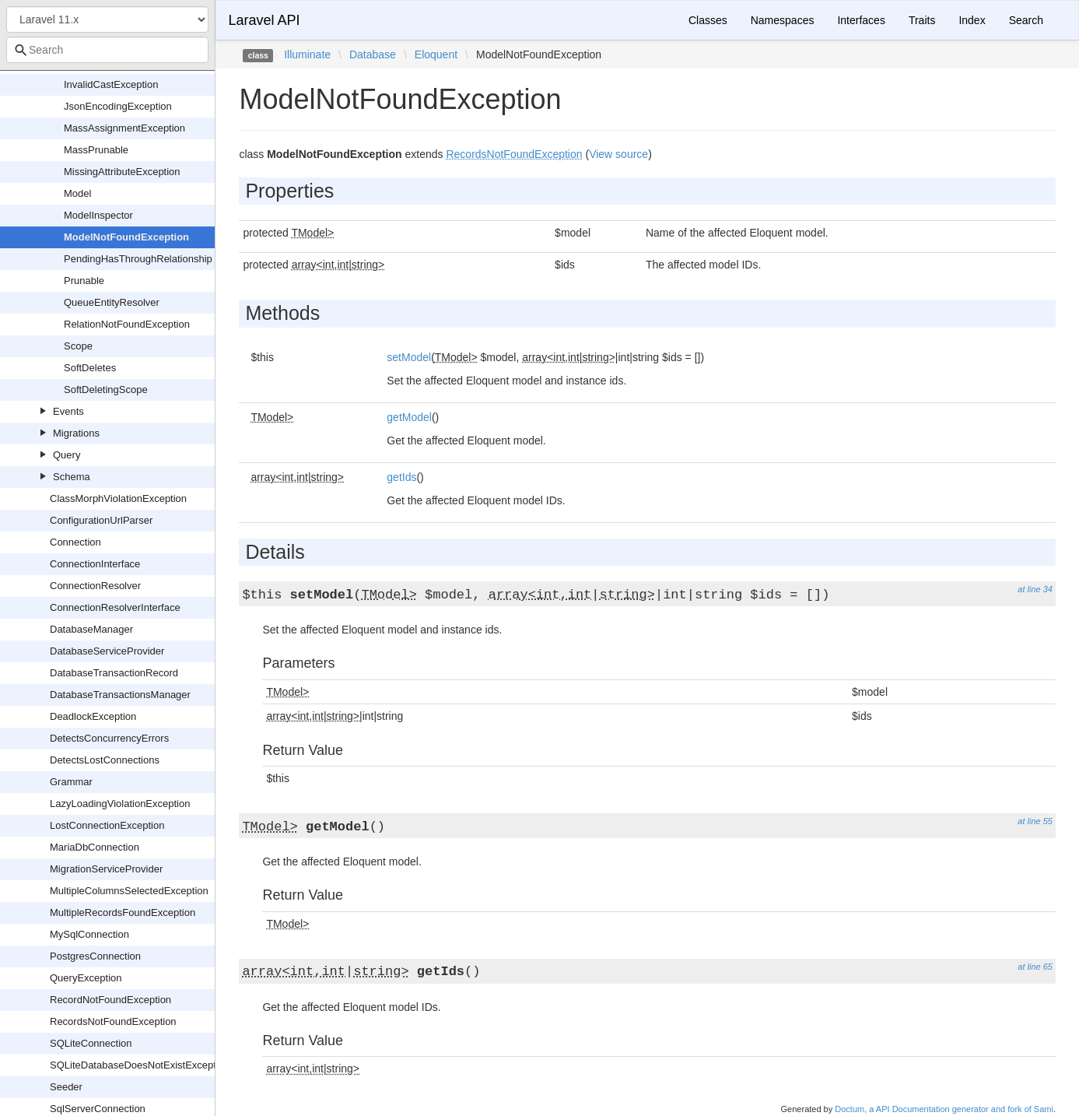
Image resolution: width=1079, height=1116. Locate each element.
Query (66, 455)
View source (618, 154)
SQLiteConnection (91, 1043)
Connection (75, 542)
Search (1026, 20)
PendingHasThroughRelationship (138, 259)
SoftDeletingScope (106, 389)
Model (77, 193)
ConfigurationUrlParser (101, 520)
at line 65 (1035, 966)
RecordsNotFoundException (113, 1021)
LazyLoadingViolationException (120, 803)
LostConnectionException (107, 825)
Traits (922, 20)
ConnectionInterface (95, 564)
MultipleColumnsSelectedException (129, 891)
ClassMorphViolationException (118, 498)
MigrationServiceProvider (106, 869)
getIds (401, 477)
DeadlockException (93, 716)
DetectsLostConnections (104, 760)
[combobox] (107, 50)
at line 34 (1035, 589)
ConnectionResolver (95, 585)
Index (971, 20)
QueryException (86, 978)
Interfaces (861, 20)
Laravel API (264, 20)
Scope (78, 346)
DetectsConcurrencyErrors (109, 738)
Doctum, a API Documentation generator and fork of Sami (944, 1109)
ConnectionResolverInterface (115, 607)
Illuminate (307, 54)
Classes (707, 20)
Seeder (66, 1087)
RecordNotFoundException (110, 999)
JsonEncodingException (118, 106)
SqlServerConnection (97, 1108)
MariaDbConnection (94, 847)
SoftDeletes (90, 368)
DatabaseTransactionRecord (114, 673)
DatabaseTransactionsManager (120, 694)
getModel (409, 417)
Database (372, 54)
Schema (71, 477)
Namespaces (783, 20)
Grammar (71, 782)
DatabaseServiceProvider (107, 651)
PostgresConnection (95, 956)
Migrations (76, 433)
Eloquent (436, 54)
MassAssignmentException (124, 128)
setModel (409, 357)
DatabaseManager (91, 629)
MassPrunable (96, 150)
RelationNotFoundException (127, 324)
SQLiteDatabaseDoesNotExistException (139, 1065)
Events (68, 411)
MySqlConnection (89, 934)
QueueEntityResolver (111, 302)
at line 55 (1035, 821)
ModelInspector (98, 215)
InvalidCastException (111, 84)
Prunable (84, 280)
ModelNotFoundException (126, 237)
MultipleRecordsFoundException (122, 912)
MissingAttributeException (122, 171)
